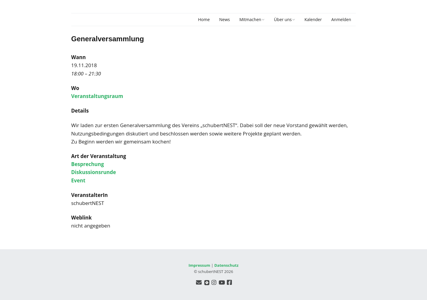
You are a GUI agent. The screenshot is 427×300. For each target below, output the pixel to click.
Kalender (313, 19)
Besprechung (87, 164)
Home (204, 19)
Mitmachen (250, 19)
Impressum (199, 265)
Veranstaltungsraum (97, 96)
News (224, 19)
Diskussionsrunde (93, 172)
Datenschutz (226, 265)
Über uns (283, 19)
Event (78, 180)
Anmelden (341, 19)
